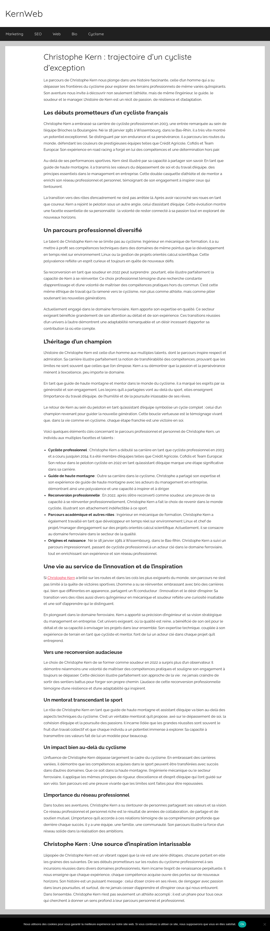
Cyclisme (96, 34)
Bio (74, 34)
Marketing (14, 34)
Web (57, 34)
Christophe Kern (61, 578)
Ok (242, 924)
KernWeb (24, 13)
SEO (38, 34)
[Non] (264, 924)
